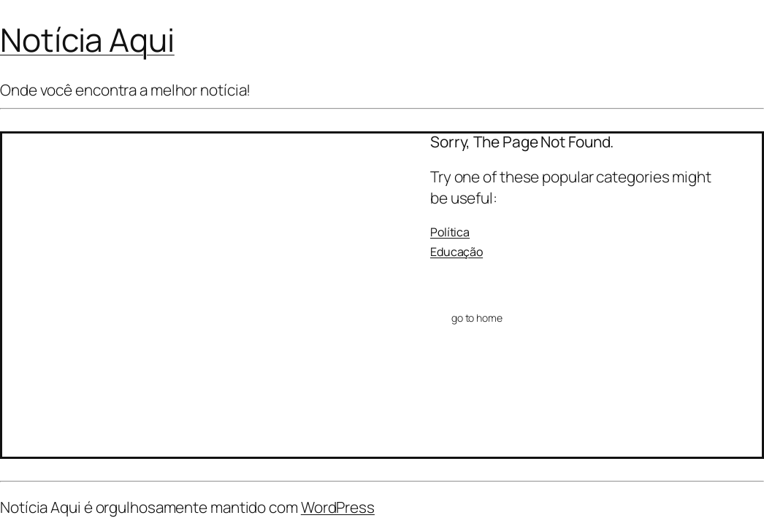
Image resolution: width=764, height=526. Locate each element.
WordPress (338, 507)
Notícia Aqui (87, 39)
